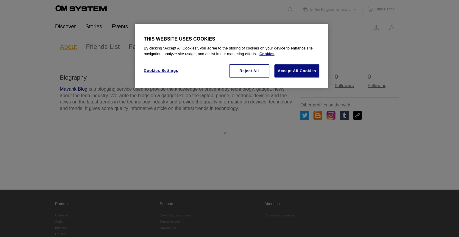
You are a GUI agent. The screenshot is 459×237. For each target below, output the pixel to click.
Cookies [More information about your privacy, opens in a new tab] (266, 54)
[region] (231, 56)
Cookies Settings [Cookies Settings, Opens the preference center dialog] (161, 70)
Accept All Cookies (297, 71)
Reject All (249, 71)
